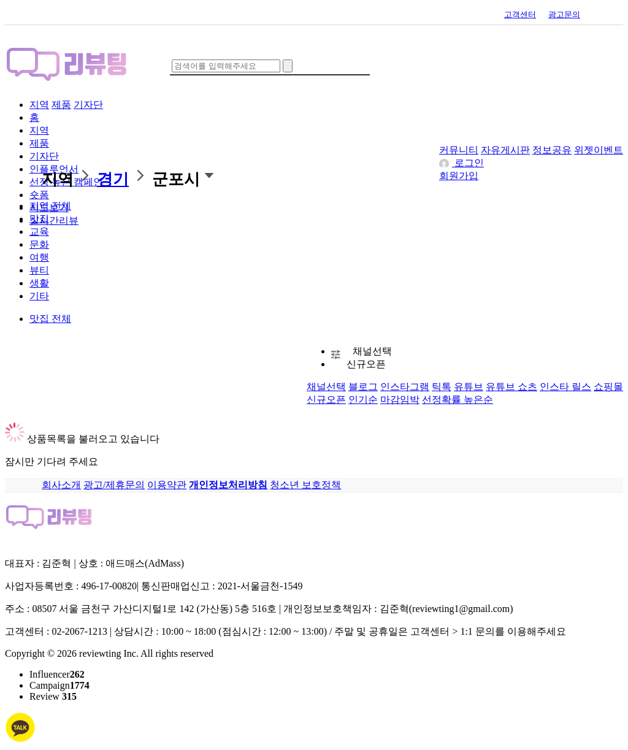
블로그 (363, 386)
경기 (113, 179)
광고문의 (564, 14)
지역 (39, 104)
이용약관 (166, 485)
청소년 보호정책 (305, 485)
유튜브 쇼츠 (511, 386)
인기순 (363, 399)
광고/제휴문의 (114, 485)
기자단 (88, 104)
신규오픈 (366, 364)
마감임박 (399, 399)
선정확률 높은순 (457, 399)
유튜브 (468, 386)
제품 (61, 104)
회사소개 (61, 485)
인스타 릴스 (565, 386)
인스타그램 (404, 386)
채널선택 (372, 351)
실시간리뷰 (53, 220)
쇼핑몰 (608, 386)
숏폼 (39, 194)
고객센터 (520, 14)
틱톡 (441, 386)
